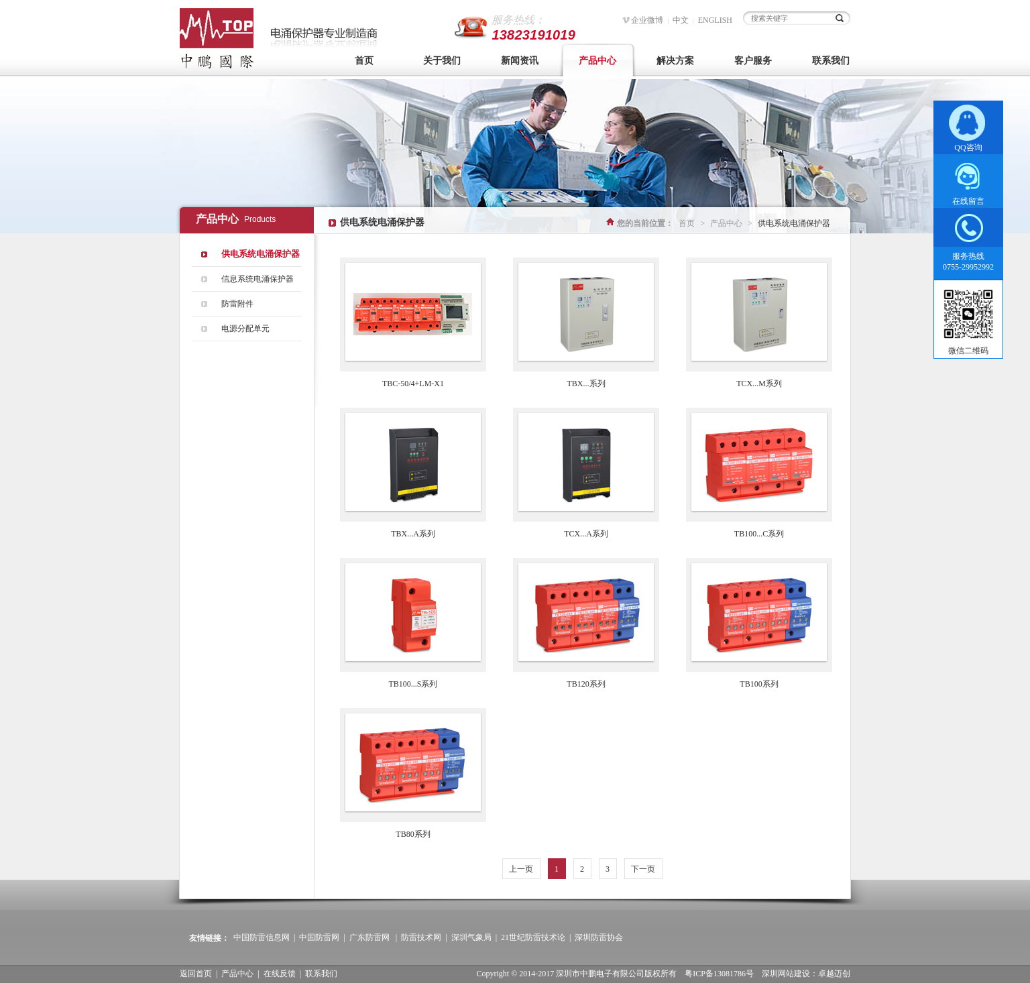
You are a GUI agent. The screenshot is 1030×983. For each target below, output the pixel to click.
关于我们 (442, 61)
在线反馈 (280, 973)
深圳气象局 (471, 937)
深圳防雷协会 (599, 937)
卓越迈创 (834, 973)
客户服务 (753, 61)
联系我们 (831, 61)
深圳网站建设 (786, 973)
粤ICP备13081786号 (719, 973)
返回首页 (196, 973)
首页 (364, 61)
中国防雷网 (319, 937)
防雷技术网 (421, 937)
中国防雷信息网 (261, 937)
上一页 (521, 869)
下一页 (643, 869)
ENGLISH (715, 20)
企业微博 (647, 20)
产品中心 (597, 61)
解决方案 (675, 61)
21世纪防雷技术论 (533, 937)
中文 (681, 20)
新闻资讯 (519, 61)
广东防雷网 (369, 937)
